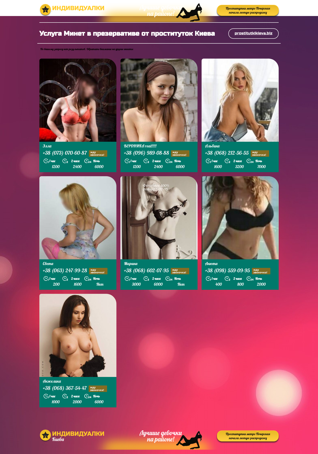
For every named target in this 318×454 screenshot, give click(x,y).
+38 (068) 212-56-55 (237, 153)
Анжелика (52, 381)
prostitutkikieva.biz (253, 33)
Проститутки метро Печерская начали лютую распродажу (248, 10)
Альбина (212, 145)
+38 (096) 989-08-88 (156, 153)
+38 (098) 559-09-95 (237, 271)
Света (48, 263)
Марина (130, 263)
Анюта (211, 263)
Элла (47, 145)
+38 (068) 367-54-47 (75, 388)
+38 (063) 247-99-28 (75, 271)
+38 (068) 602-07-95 (156, 271)
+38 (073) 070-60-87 (75, 153)
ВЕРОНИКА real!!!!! (140, 145)
